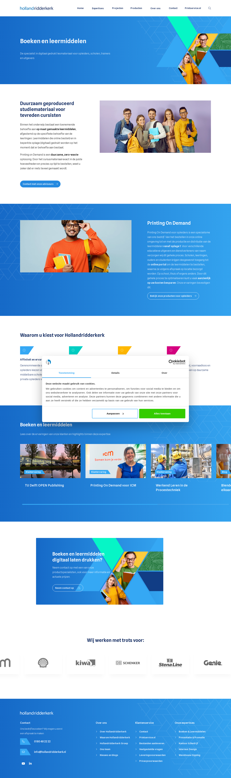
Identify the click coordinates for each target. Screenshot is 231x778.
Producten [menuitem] (136, 8)
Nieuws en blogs (109, 755)
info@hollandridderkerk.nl (50, 751)
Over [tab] (164, 372)
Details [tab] (115, 372)
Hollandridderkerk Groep (114, 743)
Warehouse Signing (189, 755)
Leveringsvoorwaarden (152, 755)
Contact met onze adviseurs (40, 184)
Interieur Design (188, 749)
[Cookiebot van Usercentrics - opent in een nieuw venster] (171, 362)
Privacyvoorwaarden (150, 761)
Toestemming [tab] (67, 372)
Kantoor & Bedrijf (188, 743)
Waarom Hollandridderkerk (115, 737)
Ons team (105, 749)
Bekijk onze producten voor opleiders (173, 296)
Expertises (98, 8)
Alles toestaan (162, 413)
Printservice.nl (147, 737)
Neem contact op (67, 588)
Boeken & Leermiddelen (192, 731)
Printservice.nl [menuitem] (193, 8)
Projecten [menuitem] (117, 8)
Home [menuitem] (80, 8)
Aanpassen (115, 413)
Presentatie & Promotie (192, 737)
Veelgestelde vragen (151, 749)
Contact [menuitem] (173, 8)
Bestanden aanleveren (151, 743)
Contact (143, 731)
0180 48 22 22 (42, 741)
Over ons (155, 8)
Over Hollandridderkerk (113, 731)
